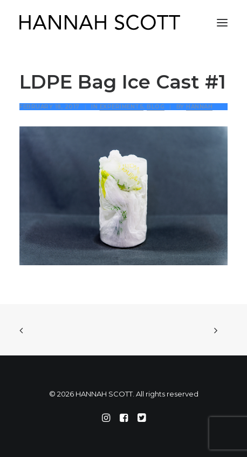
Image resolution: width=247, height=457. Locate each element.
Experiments (122, 106)
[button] (222, 22)
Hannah (199, 106)
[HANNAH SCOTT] (100, 23)
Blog (155, 106)
